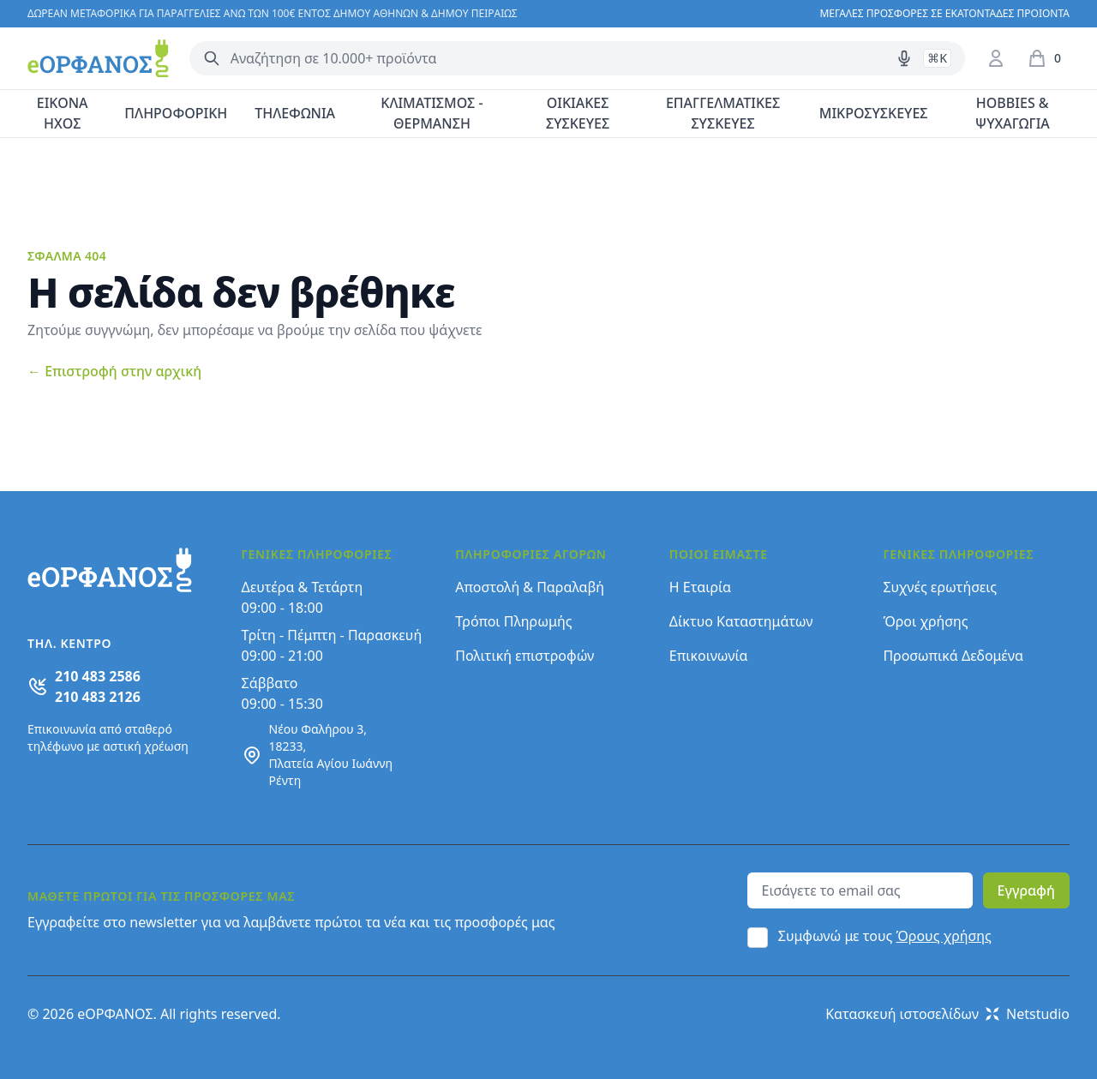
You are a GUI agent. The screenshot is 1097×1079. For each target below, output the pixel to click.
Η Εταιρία (700, 587)
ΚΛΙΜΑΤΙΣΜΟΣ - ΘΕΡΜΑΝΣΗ (432, 113)
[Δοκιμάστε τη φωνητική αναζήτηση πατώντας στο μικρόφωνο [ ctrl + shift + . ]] (904, 58)
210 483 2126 (98, 696)
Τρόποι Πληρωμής (513, 621)
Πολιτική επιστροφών (524, 655)
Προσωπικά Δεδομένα (953, 655)
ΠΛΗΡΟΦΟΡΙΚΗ (175, 113)
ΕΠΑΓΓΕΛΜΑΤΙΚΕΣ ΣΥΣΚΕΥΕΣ (723, 113)
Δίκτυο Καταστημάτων (741, 621)
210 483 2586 (98, 676)
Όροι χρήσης (925, 621)
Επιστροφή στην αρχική (114, 371)
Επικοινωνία (708, 655)
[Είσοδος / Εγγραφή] (996, 58)
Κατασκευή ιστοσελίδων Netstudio (947, 1013)
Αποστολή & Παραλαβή (529, 587)
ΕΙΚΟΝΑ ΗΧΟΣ (62, 113)
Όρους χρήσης (944, 935)
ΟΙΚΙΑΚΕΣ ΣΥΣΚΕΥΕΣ (577, 113)
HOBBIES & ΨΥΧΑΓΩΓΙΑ (1012, 113)
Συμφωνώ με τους (885, 935)
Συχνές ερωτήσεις (940, 587)
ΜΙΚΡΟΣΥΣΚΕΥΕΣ (873, 113)
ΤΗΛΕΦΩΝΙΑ (295, 113)
